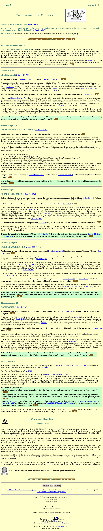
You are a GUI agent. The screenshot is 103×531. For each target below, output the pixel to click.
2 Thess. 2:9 (69, 403)
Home (55, 521)
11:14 (9, 403)
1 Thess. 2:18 (59, 403)
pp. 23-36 (28, 371)
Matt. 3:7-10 (61, 365)
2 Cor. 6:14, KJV (39, 30)
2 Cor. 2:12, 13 (20, 319)
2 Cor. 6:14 (89, 60)
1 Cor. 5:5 (83, 401)
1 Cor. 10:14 (82, 105)
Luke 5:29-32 (71, 365)
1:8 (65, 286)
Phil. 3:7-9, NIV (28, 270)
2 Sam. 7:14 (10, 275)
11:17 (72, 286)
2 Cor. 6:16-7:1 (29, 194)
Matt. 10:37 (23, 264)
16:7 (79, 286)
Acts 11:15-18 (81, 365)
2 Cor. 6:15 (9, 401)
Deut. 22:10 (47, 79)
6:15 (4, 403)
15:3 (75, 286)
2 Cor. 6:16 (10, 87)
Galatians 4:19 (73, 341)
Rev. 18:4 (9, 236)
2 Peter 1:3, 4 (83, 279)
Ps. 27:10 (30, 264)
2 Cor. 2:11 (95, 401)
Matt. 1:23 (47, 213)
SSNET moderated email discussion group (21, 490)
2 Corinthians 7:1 (69, 279)
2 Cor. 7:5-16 (97, 328)
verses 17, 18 (92, 89)
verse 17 (56, 89)
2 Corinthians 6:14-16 (65, 175)
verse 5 (28, 321)
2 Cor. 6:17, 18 (42, 259)
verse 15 (44, 323)
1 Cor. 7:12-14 (50, 374)
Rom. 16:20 (50, 403)
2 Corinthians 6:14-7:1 (25, 79)
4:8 (68, 286)
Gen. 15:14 (92, 234)
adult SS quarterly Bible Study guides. (56, 523)
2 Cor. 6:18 (42, 223)
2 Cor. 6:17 (45, 234)
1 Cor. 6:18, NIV (62, 105)
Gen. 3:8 (32, 209)
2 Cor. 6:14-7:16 (33, 25)
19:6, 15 (85, 286)
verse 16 (84, 89)
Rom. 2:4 (48, 367)
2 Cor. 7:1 (55, 90)
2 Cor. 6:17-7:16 (33, 247)
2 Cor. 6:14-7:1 (22, 75)
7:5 (89, 401)
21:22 (90, 286)
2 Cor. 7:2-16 (21, 307)
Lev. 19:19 (55, 79)
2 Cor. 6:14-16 (88, 198)
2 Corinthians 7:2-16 (66, 311)
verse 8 (77, 317)
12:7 (13, 403)
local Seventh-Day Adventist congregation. (51, 492)
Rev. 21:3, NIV (37, 219)
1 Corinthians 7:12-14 (36, 175)
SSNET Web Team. (62, 526)
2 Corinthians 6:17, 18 (56, 251)
